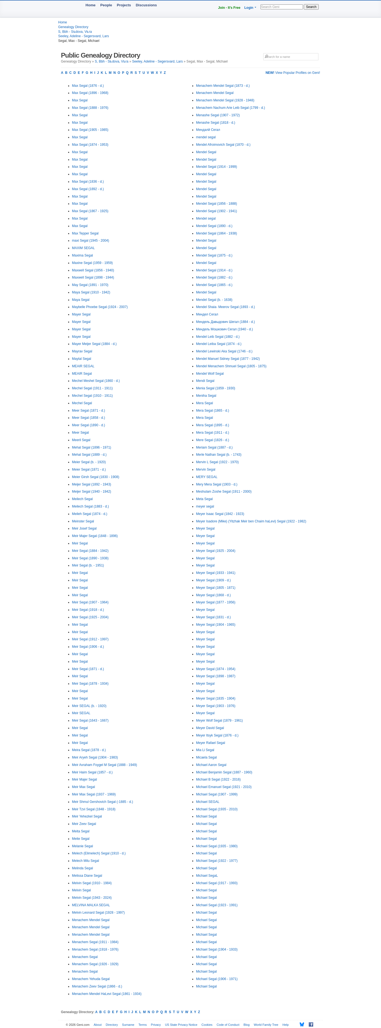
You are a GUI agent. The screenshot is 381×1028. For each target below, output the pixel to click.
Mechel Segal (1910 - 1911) (92, 396)
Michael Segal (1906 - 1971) (217, 979)
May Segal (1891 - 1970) (90, 285)
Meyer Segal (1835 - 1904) (215, 698)
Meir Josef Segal (84, 528)
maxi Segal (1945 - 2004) (90, 240)
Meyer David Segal (210, 728)
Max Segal (80, 100)
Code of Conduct (228, 1024)
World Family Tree (266, 1024)
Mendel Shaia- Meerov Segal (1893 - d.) (225, 307)
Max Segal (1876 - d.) (88, 86)
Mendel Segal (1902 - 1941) (216, 211)
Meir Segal (80, 543)
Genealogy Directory (73, 27)
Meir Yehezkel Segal (87, 816)
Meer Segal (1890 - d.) (88, 425)
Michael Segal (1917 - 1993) (217, 883)
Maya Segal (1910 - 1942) (91, 292)
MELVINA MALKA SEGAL (91, 905)
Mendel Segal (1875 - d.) (214, 255)
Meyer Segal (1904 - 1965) (215, 625)
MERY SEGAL (207, 477)
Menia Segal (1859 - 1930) (215, 388)
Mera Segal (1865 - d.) (212, 410)
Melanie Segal (82, 846)
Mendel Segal (206, 152)
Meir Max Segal (83, 787)
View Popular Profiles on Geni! (292, 73)
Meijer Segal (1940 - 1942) (91, 491)
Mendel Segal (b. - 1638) (214, 300)
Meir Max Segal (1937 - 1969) (94, 794)
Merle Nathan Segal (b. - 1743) (219, 455)
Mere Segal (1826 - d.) (212, 440)
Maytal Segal (81, 359)
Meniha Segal (206, 396)
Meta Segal (204, 499)
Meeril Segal (81, 440)
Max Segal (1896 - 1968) (90, 93)
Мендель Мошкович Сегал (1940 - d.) (224, 329)
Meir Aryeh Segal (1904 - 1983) (95, 757)
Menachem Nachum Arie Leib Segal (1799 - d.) (230, 108)
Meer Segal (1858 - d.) (88, 418)
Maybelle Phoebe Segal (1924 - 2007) (100, 307)
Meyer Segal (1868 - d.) (213, 595)
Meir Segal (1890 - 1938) (90, 558)
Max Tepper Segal (85, 233)
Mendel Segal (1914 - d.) (214, 270)
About (98, 1024)
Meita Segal (80, 831)
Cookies (207, 1024)
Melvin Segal (81, 890)
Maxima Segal (82, 255)
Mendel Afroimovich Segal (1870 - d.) (223, 145)
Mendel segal (206, 218)
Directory (112, 1024)
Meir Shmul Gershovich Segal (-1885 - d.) (102, 802)
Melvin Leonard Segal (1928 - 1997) (98, 912)
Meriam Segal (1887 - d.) (214, 447)
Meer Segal (80, 433)
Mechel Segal (82, 403)
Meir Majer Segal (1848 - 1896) (95, 536)
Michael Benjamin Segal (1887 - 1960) (224, 772)
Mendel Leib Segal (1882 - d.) (218, 337)
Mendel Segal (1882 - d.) (214, 277)
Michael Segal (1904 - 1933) (217, 949)
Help (286, 1024)
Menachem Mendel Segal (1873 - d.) (223, 86)
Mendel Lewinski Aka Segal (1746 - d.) (224, 351)
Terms (142, 1024)
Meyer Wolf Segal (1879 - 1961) (219, 720)
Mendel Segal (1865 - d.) (214, 285)
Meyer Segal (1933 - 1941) (215, 573)
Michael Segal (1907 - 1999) (217, 794)
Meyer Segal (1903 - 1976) (215, 706)
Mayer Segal (81, 314)
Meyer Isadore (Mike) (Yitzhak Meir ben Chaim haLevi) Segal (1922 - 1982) (251, 521)
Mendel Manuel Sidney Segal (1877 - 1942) (228, 359)
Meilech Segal (82, 499)
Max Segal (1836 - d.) (88, 182)
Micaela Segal (206, 757)
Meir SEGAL (81, 713)
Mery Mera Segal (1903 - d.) (216, 484)
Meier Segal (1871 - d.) (89, 469)
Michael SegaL (207, 876)
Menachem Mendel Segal (90, 920)
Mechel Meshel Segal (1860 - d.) (96, 381)
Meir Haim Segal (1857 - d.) (92, 772)
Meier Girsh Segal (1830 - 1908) (95, 477)
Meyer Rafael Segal (210, 743)
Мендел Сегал (207, 314)
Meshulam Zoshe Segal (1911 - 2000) (223, 491)
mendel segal (206, 137)
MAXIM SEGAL (83, 248)
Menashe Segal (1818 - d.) (215, 123)
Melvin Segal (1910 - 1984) (92, 883)
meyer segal (205, 506)
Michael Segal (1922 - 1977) (217, 861)
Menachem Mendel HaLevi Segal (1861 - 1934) (106, 994)
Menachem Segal (85, 957)
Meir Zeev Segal (84, 824)
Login (248, 8)
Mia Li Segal (205, 750)
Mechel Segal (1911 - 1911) (92, 388)
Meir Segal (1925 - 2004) (90, 617)
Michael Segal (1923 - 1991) (217, 905)
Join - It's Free (229, 8)
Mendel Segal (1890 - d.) (214, 226)
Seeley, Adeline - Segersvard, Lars (83, 36)
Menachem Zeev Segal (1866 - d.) (97, 986)
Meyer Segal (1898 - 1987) (215, 676)
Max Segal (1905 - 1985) (90, 130)
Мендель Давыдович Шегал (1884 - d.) (225, 322)
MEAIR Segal (82, 374)
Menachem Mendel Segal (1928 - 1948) (225, 100)
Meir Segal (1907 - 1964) (90, 602)
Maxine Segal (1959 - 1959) (92, 263)
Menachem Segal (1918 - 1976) (95, 949)
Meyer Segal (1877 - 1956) (215, 602)
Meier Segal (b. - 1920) (89, 462)
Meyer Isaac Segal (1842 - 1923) (220, 514)
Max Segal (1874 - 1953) (90, 145)
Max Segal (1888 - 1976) (90, 108)
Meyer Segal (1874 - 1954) (215, 669)
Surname (128, 1024)
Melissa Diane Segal (87, 876)
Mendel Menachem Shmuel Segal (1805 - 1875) (231, 366)
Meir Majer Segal (84, 779)
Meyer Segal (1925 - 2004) (215, 551)
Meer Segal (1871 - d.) (88, 410)
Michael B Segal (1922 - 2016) (218, 779)
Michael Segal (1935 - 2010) (217, 809)
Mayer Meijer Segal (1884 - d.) (94, 344)
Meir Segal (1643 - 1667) (90, 720)
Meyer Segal (205, 528)
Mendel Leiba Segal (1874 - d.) (219, 344)
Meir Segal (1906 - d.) (88, 647)
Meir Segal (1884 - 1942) (90, 551)
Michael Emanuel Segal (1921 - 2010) (223, 787)
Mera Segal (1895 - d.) (212, 425)
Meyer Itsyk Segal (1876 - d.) (217, 735)
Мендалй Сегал (208, 130)
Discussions (146, 5)
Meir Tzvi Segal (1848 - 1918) (94, 809)
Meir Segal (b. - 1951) (88, 565)
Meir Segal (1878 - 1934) (90, 684)
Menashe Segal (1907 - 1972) (218, 115)
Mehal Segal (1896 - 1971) (91, 447)
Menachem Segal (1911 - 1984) (95, 942)
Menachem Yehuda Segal (91, 979)
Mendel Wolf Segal (210, 374)
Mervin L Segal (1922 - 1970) (217, 462)
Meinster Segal (83, 521)
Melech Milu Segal (85, 861)
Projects (124, 5)
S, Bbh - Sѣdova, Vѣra (75, 32)
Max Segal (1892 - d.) (88, 189)
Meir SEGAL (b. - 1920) (89, 706)
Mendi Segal (205, 381)
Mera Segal (204, 403)
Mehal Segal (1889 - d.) (89, 455)
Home (90, 5)
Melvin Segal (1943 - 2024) (92, 898)
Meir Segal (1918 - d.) (88, 610)
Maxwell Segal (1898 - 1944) (93, 277)
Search (311, 7)
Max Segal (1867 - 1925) (90, 211)
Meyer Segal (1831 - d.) (213, 617)
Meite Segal (80, 839)
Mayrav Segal (82, 351)
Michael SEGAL (207, 802)
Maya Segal (80, 300)
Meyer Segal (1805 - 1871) (215, 588)
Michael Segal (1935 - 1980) (217, 846)
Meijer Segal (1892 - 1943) (91, 484)
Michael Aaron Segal (211, 765)
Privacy (156, 1024)
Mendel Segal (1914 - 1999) (216, 167)
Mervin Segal (205, 469)
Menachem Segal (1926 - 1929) (95, 964)
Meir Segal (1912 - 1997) (90, 639)
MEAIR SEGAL (83, 366)
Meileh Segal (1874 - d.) (89, 514)
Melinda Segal (82, 868)
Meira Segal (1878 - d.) (89, 750)
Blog (246, 1024)
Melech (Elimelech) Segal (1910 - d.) (99, 853)
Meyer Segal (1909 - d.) (213, 580)
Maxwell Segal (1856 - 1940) (93, 270)
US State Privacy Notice (181, 1024)
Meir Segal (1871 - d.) (88, 669)
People (106, 5)
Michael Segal (206, 816)
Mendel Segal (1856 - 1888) (216, 204)
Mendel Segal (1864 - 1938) (216, 233)
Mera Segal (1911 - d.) (212, 433)
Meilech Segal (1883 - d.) (90, 506)
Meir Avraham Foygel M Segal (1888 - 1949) (104, 765)
